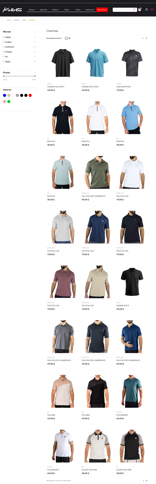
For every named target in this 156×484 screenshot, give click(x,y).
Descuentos (102, 10)
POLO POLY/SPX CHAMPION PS (93, 196)
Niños (78, 10)
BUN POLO (51, 141)
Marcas (32, 10)
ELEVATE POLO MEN (89, 470)
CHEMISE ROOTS (122, 306)
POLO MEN (51, 415)
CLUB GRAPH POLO (123, 87)
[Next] (147, 38)
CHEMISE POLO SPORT (55, 87)
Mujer (67, 10)
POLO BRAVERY (122, 415)
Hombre (55, 10)
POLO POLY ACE (122, 196)
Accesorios (90, 10)
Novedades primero (55, 38)
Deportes (43, 10)
